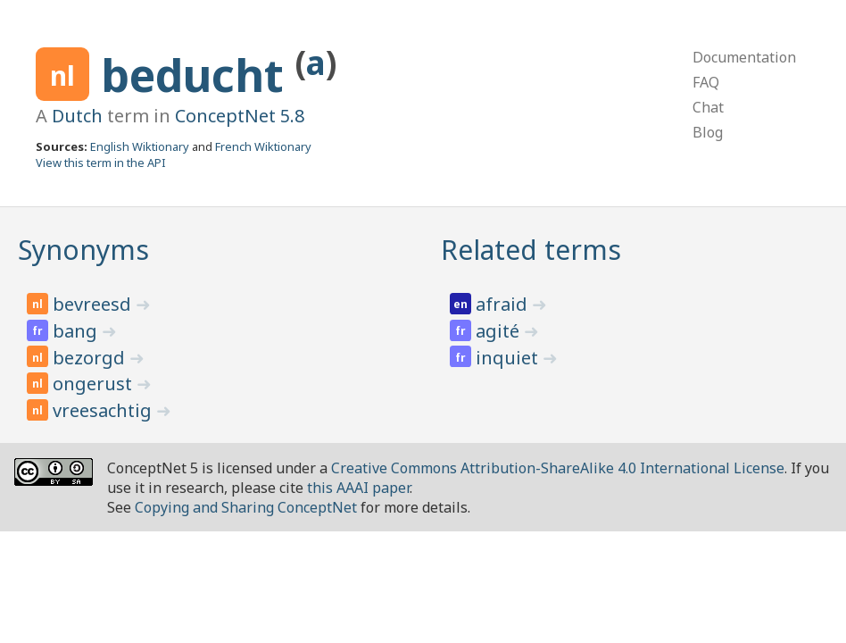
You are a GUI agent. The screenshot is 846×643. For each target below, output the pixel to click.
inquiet (509, 358)
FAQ (706, 82)
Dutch (77, 116)
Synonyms (83, 249)
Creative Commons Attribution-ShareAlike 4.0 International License (557, 468)
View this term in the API (101, 162)
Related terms (531, 249)
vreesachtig (104, 410)
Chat (708, 107)
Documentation (744, 57)
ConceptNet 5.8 (239, 116)
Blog (708, 132)
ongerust (95, 384)
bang (77, 331)
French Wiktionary (263, 146)
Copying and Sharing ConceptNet (246, 507)
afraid (504, 304)
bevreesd (94, 304)
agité (500, 331)
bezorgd (91, 358)
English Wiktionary (139, 146)
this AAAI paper (358, 487)
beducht (198, 75)
